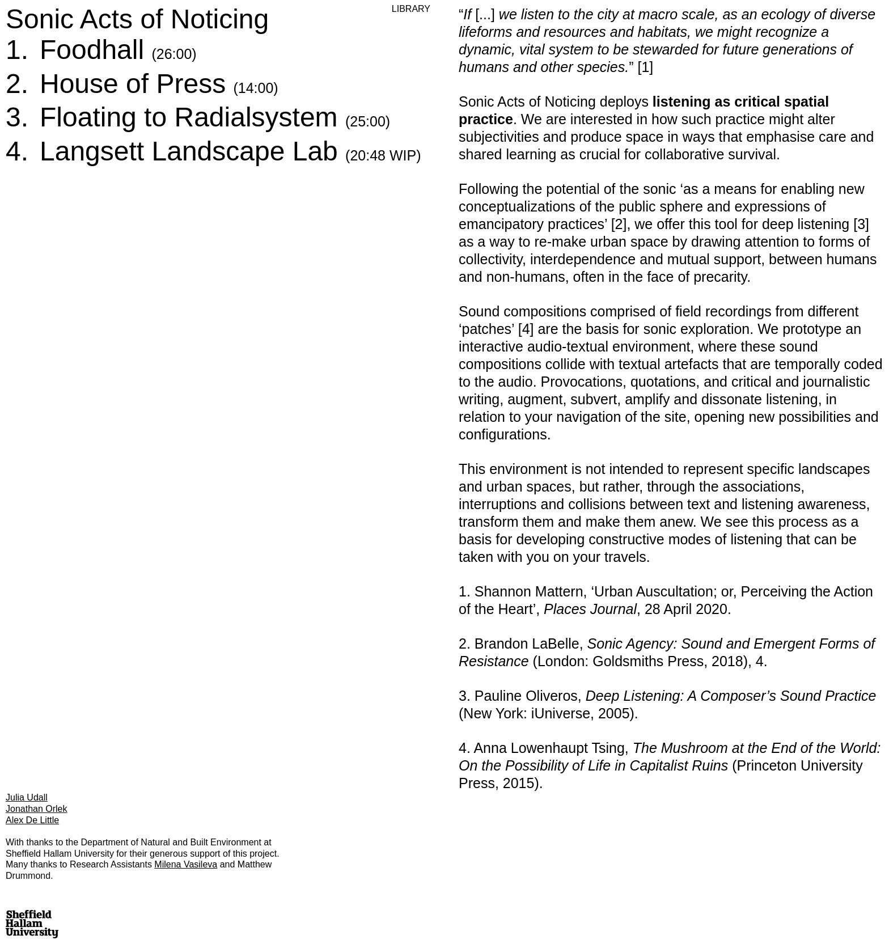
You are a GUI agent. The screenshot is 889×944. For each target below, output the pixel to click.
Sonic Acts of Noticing (137, 19)
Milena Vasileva (185, 864)
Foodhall (118, 50)
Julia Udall (27, 797)
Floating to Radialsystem (215, 117)
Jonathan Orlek (36, 809)
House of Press (159, 84)
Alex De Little (32, 820)
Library (411, 9)
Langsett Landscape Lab (230, 151)
